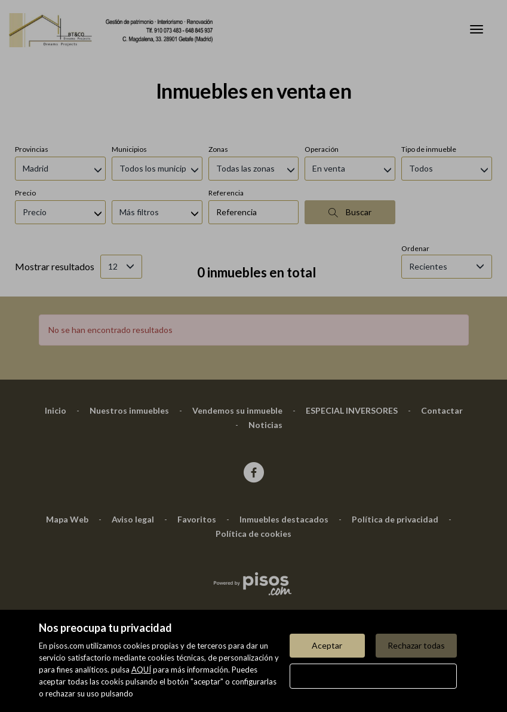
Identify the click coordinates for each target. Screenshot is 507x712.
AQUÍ (141, 669)
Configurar (373, 676)
